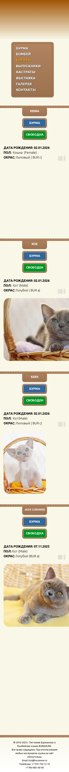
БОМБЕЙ (23, 54)
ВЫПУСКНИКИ (28, 66)
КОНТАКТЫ (26, 90)
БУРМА (22, 48)
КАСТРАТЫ (25, 72)
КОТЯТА (23, 60)
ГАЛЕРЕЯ (24, 84)
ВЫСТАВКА (25, 78)
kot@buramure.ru (38, 760)
